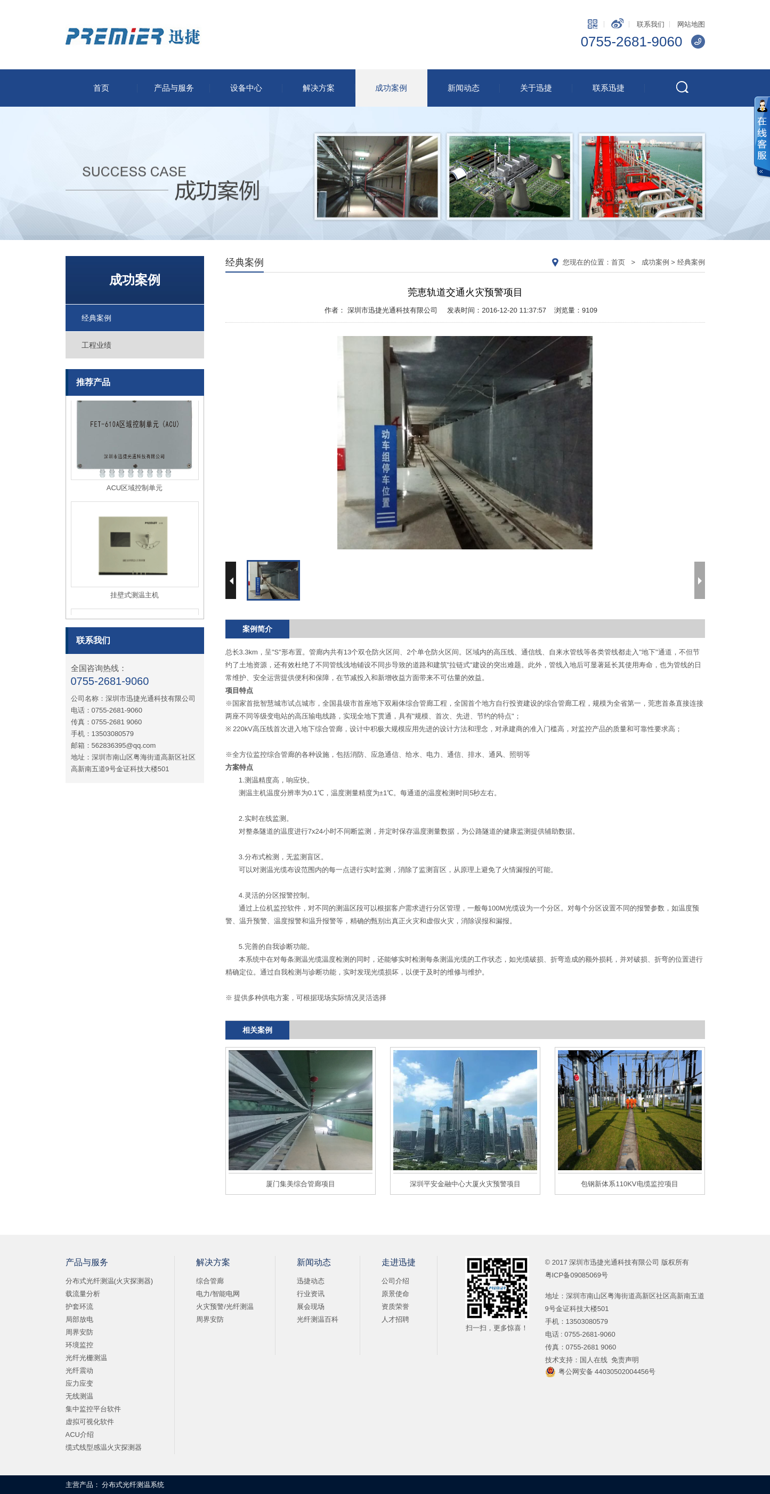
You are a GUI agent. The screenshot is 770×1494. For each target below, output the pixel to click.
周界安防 (79, 1332)
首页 (101, 87)
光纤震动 (79, 1371)
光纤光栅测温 (86, 1358)
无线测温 (79, 1396)
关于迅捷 (536, 87)
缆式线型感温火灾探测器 (104, 1447)
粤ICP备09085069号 (577, 1275)
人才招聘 (395, 1319)
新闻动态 (464, 87)
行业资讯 (311, 1294)
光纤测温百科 (317, 1319)
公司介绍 (395, 1281)
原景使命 (395, 1294)
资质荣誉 (395, 1307)
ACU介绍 (80, 1435)
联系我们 (650, 24)
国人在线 (593, 1360)
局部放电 (79, 1319)
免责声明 (625, 1360)
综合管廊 (210, 1281)
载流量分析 (83, 1294)
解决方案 (319, 87)
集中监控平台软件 (93, 1409)
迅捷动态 (311, 1281)
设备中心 (246, 87)
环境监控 (79, 1345)
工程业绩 (96, 345)
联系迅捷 (609, 87)
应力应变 (79, 1383)
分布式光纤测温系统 (133, 1485)
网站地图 (691, 24)
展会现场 (311, 1307)
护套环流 (79, 1307)
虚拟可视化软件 (90, 1422)
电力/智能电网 (218, 1294)
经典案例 (96, 318)
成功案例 (391, 87)
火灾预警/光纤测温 (225, 1307)
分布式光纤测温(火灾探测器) (109, 1281)
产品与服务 (174, 87)
